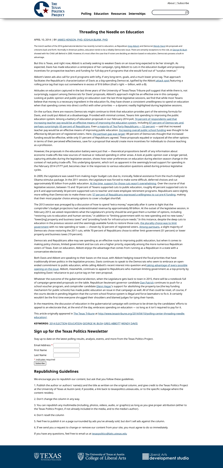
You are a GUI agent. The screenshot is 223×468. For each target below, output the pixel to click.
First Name (40, 350)
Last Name (40, 355)
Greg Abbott (133, 46)
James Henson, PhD (70, 39)
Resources (118, 13)
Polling (86, 13)
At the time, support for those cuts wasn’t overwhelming (123, 183)
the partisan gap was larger (109, 134)
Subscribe (183, 3)
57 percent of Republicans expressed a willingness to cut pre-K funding (134, 194)
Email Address (43, 345)
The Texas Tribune (84, 313)
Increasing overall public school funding (142, 130)
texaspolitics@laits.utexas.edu (109, 433)
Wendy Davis (159, 46)
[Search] (170, 12)
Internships (137, 13)
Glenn (100, 286)
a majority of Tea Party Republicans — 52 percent (126, 126)
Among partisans (149, 227)
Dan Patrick (147, 282)
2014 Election (58, 323)
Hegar (107, 286)
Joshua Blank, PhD (96, 39)
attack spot (162, 80)
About (171, 3)
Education (101, 13)
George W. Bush (180, 49)
